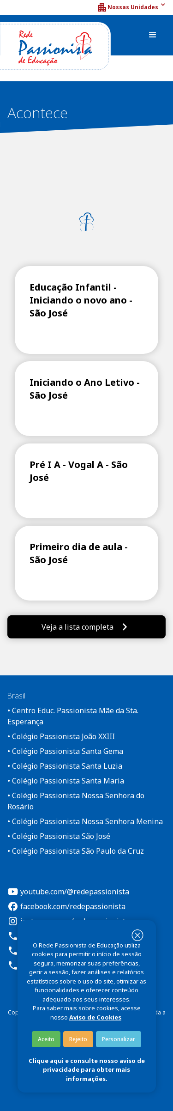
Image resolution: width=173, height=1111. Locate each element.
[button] (131, 7)
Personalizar (118, 1039)
